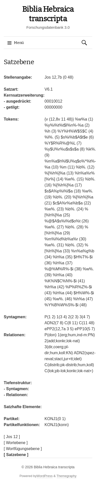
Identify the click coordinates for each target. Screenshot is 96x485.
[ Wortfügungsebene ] (23, 449)
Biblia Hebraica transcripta (54, 467)
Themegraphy (67, 476)
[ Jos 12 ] (12, 437)
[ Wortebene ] (16, 443)
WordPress (45, 476)
